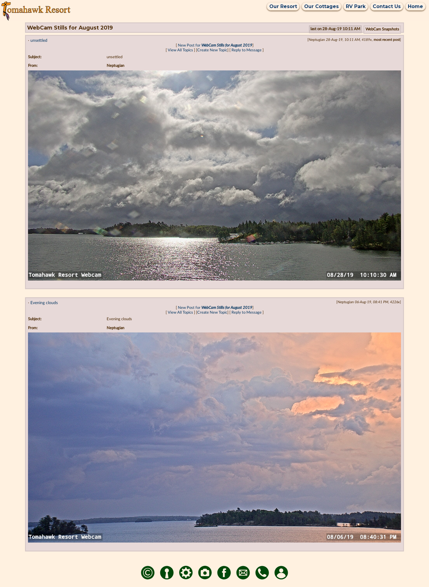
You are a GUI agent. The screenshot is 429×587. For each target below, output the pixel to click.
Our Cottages (321, 6)
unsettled (38, 40)
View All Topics (180, 50)
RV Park (356, 6)
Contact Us (387, 6)
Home (415, 6)
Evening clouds (44, 303)
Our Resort (283, 6)
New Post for (215, 45)
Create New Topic (212, 50)
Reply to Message (246, 50)
